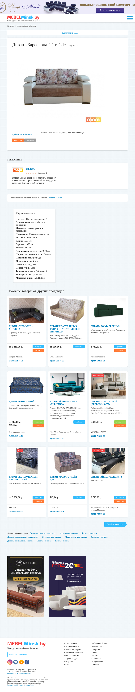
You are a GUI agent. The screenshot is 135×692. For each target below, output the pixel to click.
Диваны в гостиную (99, 537)
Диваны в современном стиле (43, 533)
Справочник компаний (73, 652)
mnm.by (30, 168)
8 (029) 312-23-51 (57, 511)
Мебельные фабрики (72, 649)
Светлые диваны (44, 541)
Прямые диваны (62, 541)
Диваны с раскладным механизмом (22, 537)
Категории (70, 33)
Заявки (94, 652)
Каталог (10, 26)
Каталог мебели (70, 643)
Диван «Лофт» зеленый (105, 326)
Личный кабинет (98, 646)
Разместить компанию (18, 654)
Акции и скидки (70, 658)
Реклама (95, 655)
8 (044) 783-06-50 (98, 514)
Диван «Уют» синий (21, 401)
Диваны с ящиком (89, 533)
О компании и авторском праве (18, 673)
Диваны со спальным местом (20, 541)
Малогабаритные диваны (76, 537)
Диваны (32, 26)
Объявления (96, 658)
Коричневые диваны (69, 533)
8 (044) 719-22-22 (98, 436)
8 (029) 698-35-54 (98, 361)
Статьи (67, 664)
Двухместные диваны (51, 537)
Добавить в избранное (22, 134)
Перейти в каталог (115, 524)
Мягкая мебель (22, 26)
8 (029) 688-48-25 (57, 361)
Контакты (96, 664)
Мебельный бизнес (99, 643)
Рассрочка (96, 649)
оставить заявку (54, 198)
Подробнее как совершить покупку (20, 685)
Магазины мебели (71, 646)
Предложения (97, 661)
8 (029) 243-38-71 (16, 436)
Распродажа (69, 661)
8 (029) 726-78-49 (57, 439)
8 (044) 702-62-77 (16, 511)
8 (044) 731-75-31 (16, 361)
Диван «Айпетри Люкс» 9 (106, 477)
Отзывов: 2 (42, 173)
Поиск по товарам (71, 655)
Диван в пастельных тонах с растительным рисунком (65, 329)
